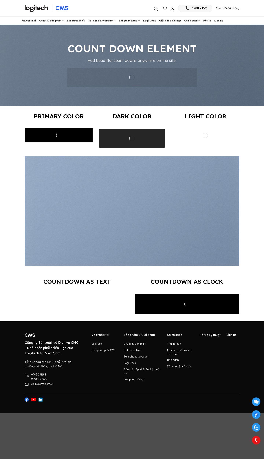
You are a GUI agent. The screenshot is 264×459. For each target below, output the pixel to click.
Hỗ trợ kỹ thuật (210, 335)
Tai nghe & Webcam (101, 20)
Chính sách (192, 20)
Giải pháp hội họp (170, 20)
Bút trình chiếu (76, 20)
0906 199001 (39, 378)
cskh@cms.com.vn (42, 384)
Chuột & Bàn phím (51, 20)
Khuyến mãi (29, 20)
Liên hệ (218, 20)
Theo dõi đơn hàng (227, 8)
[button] (156, 9)
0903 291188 (38, 374)
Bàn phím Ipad (129, 20)
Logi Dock (149, 20)
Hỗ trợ (207, 20)
